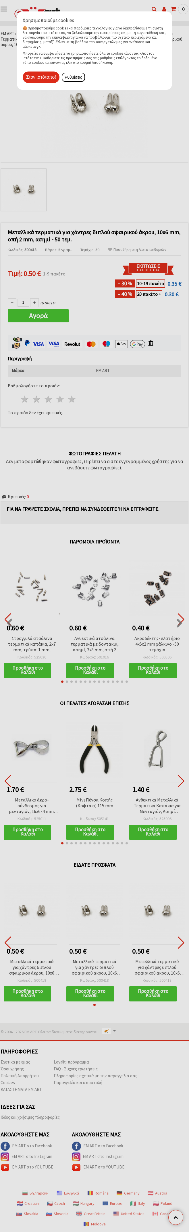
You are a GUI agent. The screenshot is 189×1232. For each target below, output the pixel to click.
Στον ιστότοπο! (41, 77)
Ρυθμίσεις (73, 77)
